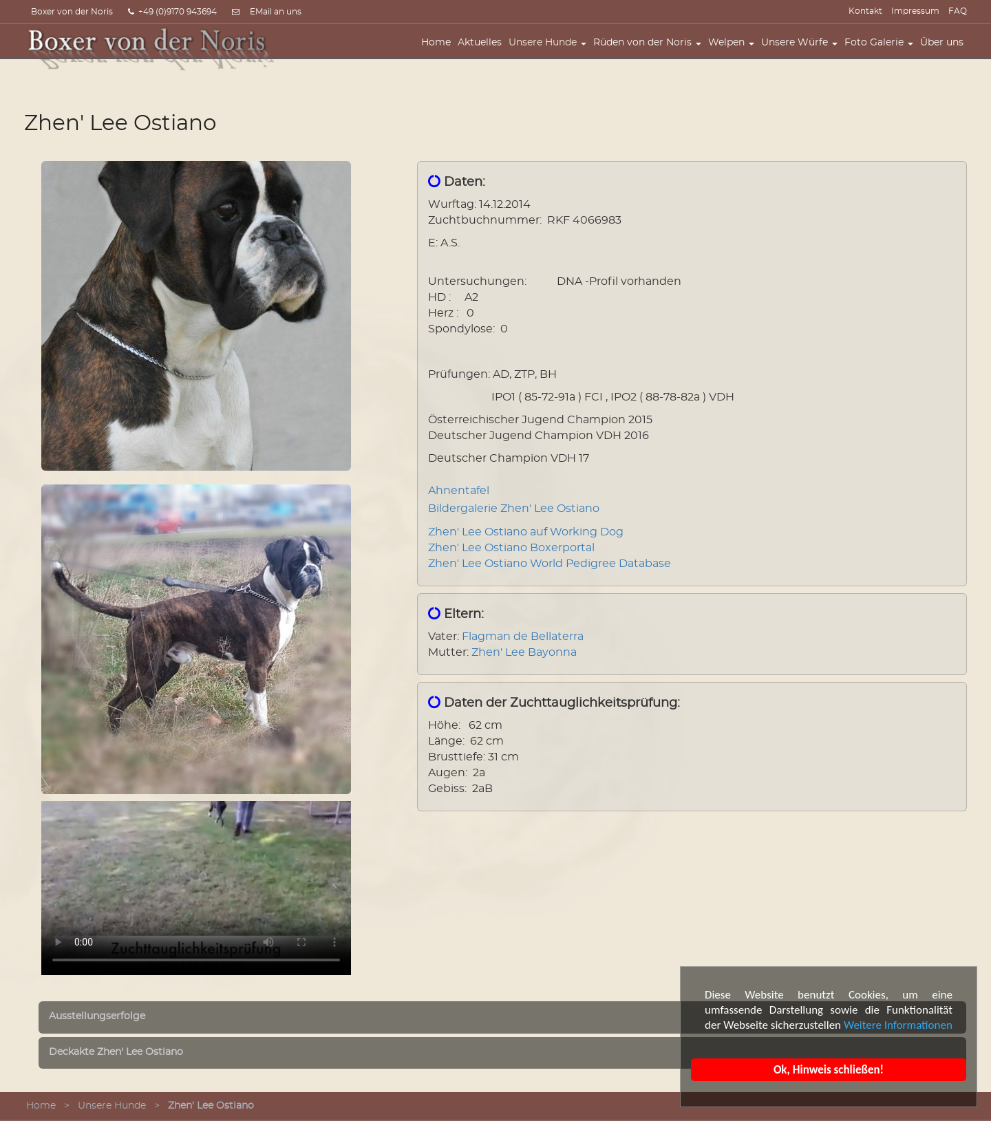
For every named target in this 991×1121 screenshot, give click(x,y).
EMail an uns (275, 12)
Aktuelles (483, 53)
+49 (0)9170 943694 (172, 12)
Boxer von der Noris (72, 12)
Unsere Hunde (551, 53)
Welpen (735, 53)
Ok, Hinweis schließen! (829, 1070)
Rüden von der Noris (651, 53)
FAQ (957, 11)
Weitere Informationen (898, 1025)
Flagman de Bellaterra (523, 636)
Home (439, 53)
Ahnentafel (458, 490)
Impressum (915, 11)
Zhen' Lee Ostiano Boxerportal (511, 547)
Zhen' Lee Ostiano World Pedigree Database (549, 563)
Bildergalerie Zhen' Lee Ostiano (513, 508)
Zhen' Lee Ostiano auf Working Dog (526, 531)
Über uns (945, 53)
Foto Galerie (882, 53)
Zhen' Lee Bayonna (524, 652)
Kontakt (865, 11)
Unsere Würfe (803, 53)
